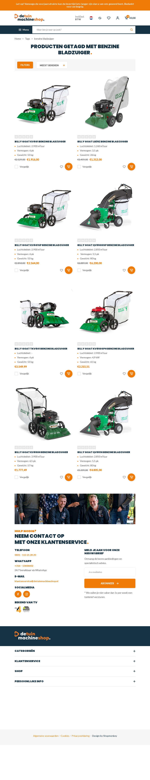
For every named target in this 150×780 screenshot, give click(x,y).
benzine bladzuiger (44, 38)
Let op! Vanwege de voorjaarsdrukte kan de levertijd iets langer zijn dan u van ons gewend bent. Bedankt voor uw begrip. (75, 5)
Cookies (64, 735)
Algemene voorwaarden (46, 735)
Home (18, 38)
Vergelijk (24, 166)
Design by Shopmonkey (104, 735)
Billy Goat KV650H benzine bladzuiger (41, 452)
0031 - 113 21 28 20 (25, 554)
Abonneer (110, 583)
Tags (27, 38)
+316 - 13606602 (24, 565)
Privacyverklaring (80, 735)
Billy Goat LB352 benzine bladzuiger (102, 141)
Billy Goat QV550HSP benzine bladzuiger (105, 245)
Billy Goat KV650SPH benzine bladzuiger (105, 348)
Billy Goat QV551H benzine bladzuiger (103, 452)
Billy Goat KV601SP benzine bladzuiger (42, 245)
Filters (25, 65)
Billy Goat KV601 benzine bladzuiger (40, 141)
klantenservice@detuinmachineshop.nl (36, 581)
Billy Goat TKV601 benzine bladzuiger (41, 348)
